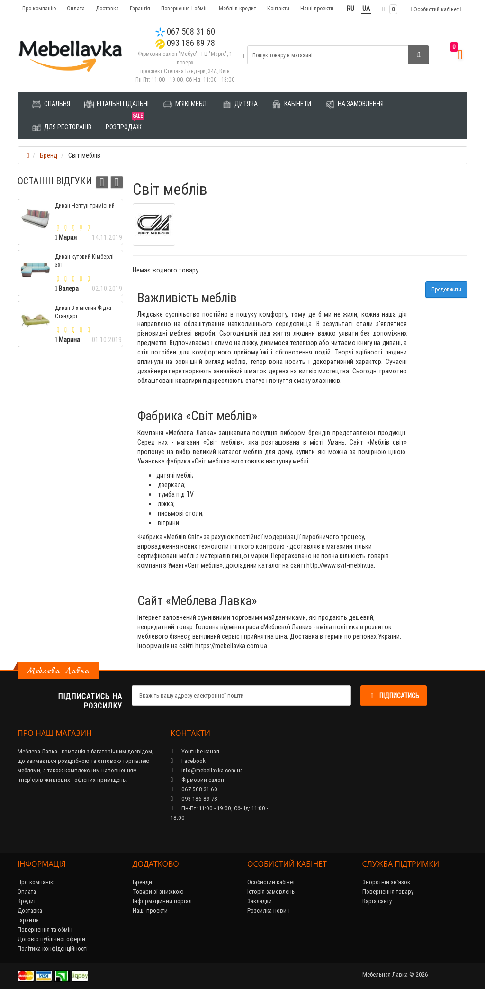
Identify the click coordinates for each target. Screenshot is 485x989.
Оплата (76, 8)
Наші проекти (316, 8)
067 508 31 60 (185, 31)
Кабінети (291, 104)
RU (350, 8)
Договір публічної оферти (51, 939)
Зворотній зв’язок (386, 882)
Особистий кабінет (271, 882)
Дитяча (240, 104)
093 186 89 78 (185, 42)
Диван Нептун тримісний (85, 205)
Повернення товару (387, 892)
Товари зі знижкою (158, 892)
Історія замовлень (271, 892)
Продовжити (446, 289)
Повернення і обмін (184, 8)
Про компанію (39, 8)
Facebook (188, 761)
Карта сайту (377, 901)
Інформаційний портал (162, 901)
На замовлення (354, 104)
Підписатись (393, 695)
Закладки (259, 901)
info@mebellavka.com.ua (207, 770)
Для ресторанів (61, 127)
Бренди (142, 882)
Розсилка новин (268, 911)
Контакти (278, 8)
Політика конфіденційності (53, 948)
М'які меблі (185, 104)
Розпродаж (125, 123)
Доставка (107, 8)
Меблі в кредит (237, 8)
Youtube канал (195, 751)
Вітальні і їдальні (116, 104)
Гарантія (140, 8)
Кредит (27, 901)
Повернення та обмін (45, 929)
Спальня (51, 104)
